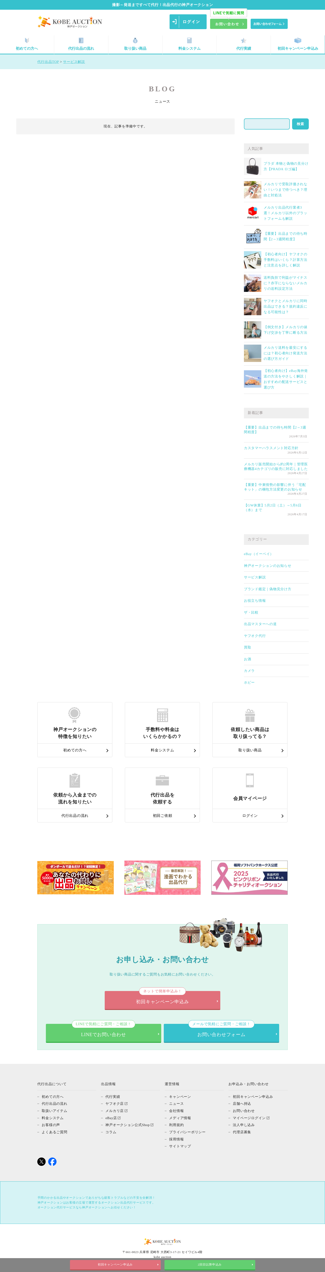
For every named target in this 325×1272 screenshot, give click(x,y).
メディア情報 (180, 1117)
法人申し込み (244, 1124)
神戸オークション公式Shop (127, 1124)
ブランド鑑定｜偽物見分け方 (267, 589)
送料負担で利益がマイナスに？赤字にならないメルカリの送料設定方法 (285, 283)
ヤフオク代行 (255, 636)
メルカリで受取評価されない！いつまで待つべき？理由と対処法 (285, 189)
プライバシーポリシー (187, 1131)
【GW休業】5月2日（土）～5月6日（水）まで (273, 507)
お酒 (247, 659)
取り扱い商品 (135, 44)
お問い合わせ (244, 1110)
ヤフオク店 (114, 1103)
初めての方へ (27, 44)
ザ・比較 (251, 612)
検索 (300, 124)
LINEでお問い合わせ (103, 1030)
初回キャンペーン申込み (298, 44)
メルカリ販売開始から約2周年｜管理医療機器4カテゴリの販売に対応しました (276, 466)
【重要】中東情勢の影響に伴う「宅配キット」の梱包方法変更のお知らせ (275, 487)
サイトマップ (180, 1145)
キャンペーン (180, 1097)
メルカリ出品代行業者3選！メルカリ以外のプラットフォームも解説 (285, 213)
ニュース (176, 1103)
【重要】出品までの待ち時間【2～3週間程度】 (275, 430)
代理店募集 (242, 1131)
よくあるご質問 (54, 1131)
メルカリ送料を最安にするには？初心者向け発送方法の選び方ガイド (285, 353)
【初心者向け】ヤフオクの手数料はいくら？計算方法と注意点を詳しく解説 (285, 259)
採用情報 (176, 1138)
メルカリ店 (114, 1110)
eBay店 (111, 1117)
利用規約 (176, 1124)
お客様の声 (51, 1124)
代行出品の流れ (81, 44)
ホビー (249, 682)
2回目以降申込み (210, 1264)
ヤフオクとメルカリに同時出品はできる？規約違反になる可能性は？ (285, 306)
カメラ (249, 671)
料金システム (189, 44)
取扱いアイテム (54, 1110)
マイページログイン (249, 1117)
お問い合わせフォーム (221, 1030)
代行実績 (243, 44)
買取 (247, 647)
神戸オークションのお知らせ (267, 566)
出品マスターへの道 (260, 624)
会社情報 (176, 1110)
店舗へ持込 (242, 1103)
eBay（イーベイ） (259, 554)
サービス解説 (255, 577)
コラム (110, 1131)
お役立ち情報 (255, 600)
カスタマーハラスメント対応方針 (271, 448)
